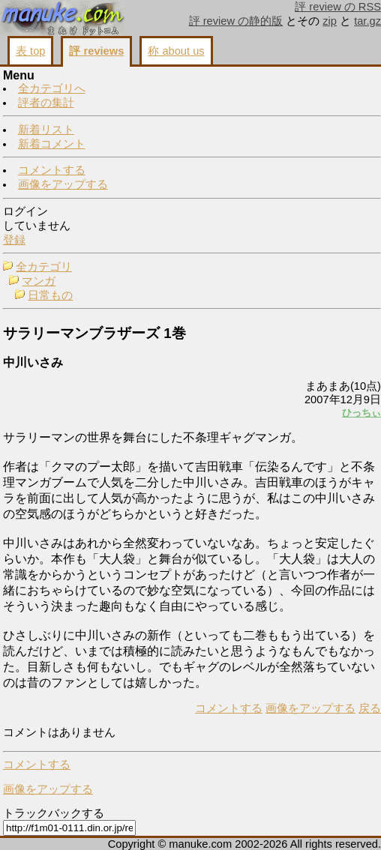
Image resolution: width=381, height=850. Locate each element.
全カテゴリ (44, 267)
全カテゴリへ (52, 88)
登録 (14, 240)
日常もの (50, 295)
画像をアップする (63, 184)
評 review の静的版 (236, 21)
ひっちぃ (361, 412)
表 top (30, 51)
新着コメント (52, 144)
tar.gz (367, 21)
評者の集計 (46, 103)
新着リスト (46, 130)
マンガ (39, 281)
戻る (369, 708)
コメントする (52, 170)
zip (329, 21)
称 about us (176, 51)
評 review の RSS (338, 7)
